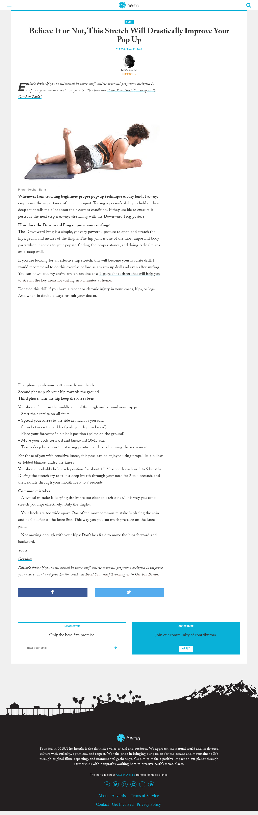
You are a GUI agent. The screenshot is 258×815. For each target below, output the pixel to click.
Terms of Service (145, 795)
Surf (129, 21)
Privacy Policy (149, 804)
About (103, 795)
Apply (186, 648)
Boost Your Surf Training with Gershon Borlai (121, 574)
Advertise (119, 795)
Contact (102, 804)
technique (113, 197)
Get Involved (123, 804)
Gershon (25, 559)
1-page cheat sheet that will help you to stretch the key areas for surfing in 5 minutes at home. (89, 277)
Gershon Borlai (129, 70)
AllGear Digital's (125, 774)
